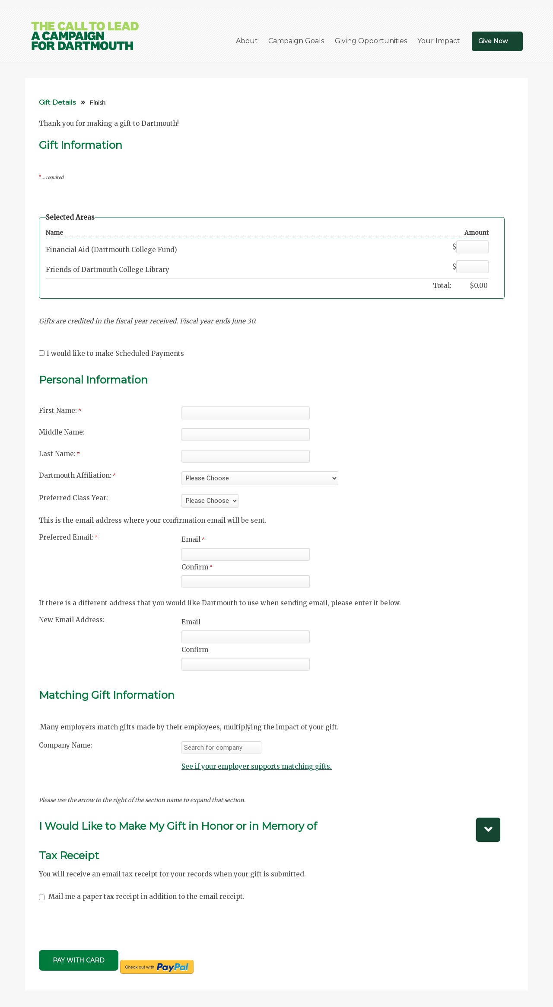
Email (192, 539)
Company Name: (65, 745)
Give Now (493, 41)
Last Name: (59, 454)
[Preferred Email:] (245, 554)
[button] (263, 823)
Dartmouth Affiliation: (77, 475)
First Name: (60, 410)
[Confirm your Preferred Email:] (245, 581)
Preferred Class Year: (73, 498)
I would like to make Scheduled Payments (115, 353)
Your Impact (438, 41)
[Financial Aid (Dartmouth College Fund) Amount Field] (472, 246)
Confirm (196, 567)
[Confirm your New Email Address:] (245, 664)
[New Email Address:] (245, 636)
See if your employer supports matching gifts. (256, 766)
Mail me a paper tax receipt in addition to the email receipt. (146, 896)
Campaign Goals (296, 41)
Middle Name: (62, 432)
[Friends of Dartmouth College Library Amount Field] (472, 266)
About (247, 41)
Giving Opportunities (371, 41)
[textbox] (221, 747)
